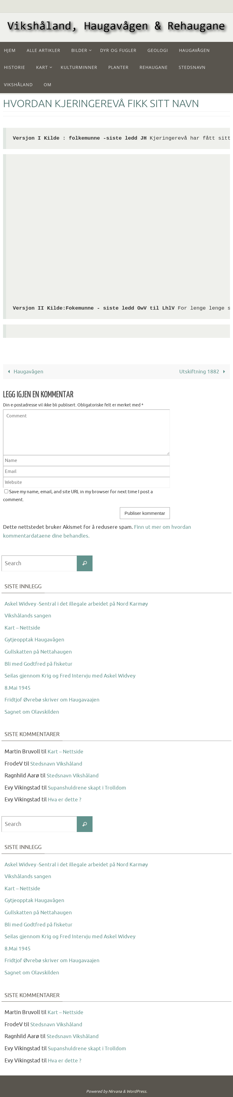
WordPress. (137, 1091)
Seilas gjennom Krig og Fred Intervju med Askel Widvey (72, 675)
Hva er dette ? (65, 799)
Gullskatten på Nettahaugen (39, 651)
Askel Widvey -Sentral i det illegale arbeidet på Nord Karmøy (79, 603)
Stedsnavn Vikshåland (57, 763)
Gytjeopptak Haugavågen (35, 639)
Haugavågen (24, 371)
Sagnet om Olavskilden (33, 711)
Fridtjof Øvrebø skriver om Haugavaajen (54, 699)
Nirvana (115, 1091)
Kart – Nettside (23, 627)
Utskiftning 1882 (203, 371)
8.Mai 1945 (18, 687)
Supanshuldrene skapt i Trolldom (88, 787)
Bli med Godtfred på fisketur (40, 663)
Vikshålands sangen (28, 615)
